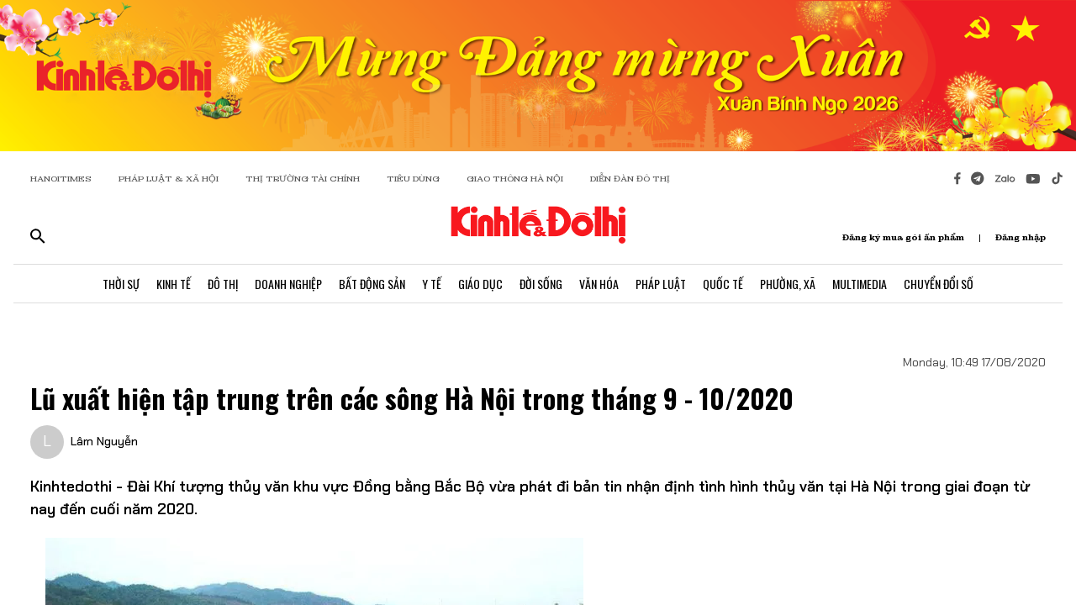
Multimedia (859, 283)
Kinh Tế (173, 283)
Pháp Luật (661, 283)
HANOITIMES (61, 178)
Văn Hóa (599, 283)
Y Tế (431, 283)
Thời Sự (121, 283)
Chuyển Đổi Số (938, 283)
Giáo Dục (480, 283)
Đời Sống (541, 283)
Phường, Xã (787, 283)
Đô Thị (223, 283)
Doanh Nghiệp (288, 283)
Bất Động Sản (372, 283)
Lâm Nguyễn (104, 441)
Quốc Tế (723, 283)
